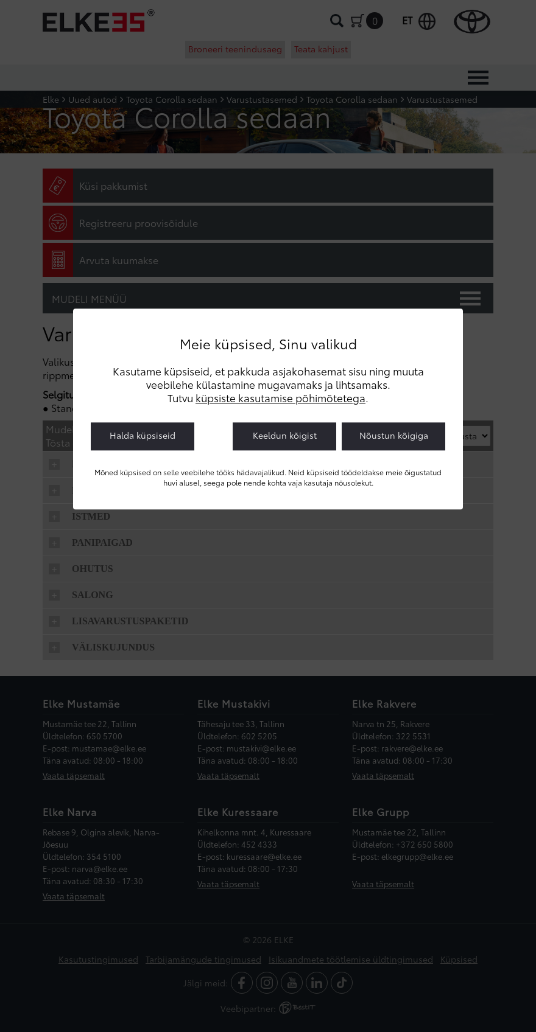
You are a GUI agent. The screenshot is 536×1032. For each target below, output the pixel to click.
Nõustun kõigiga (393, 436)
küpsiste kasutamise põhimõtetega (280, 398)
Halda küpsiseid (142, 436)
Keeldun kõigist (285, 436)
